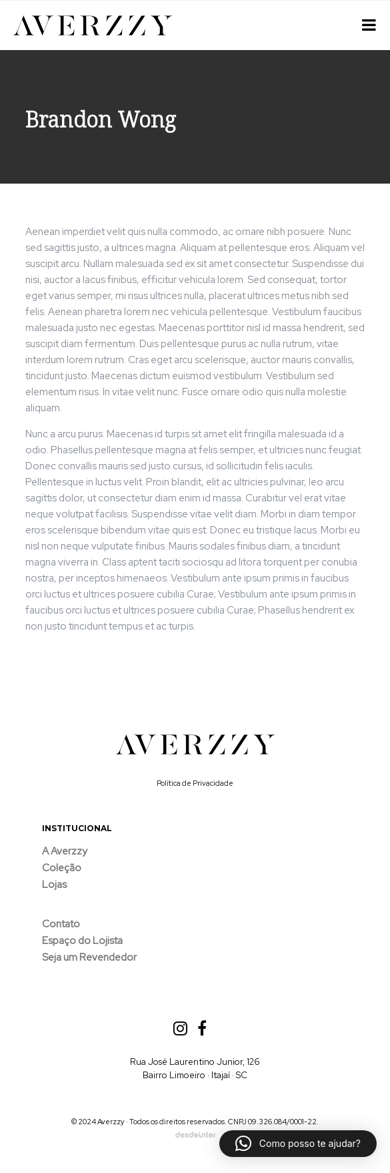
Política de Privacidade (195, 783)
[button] (298, 1143)
